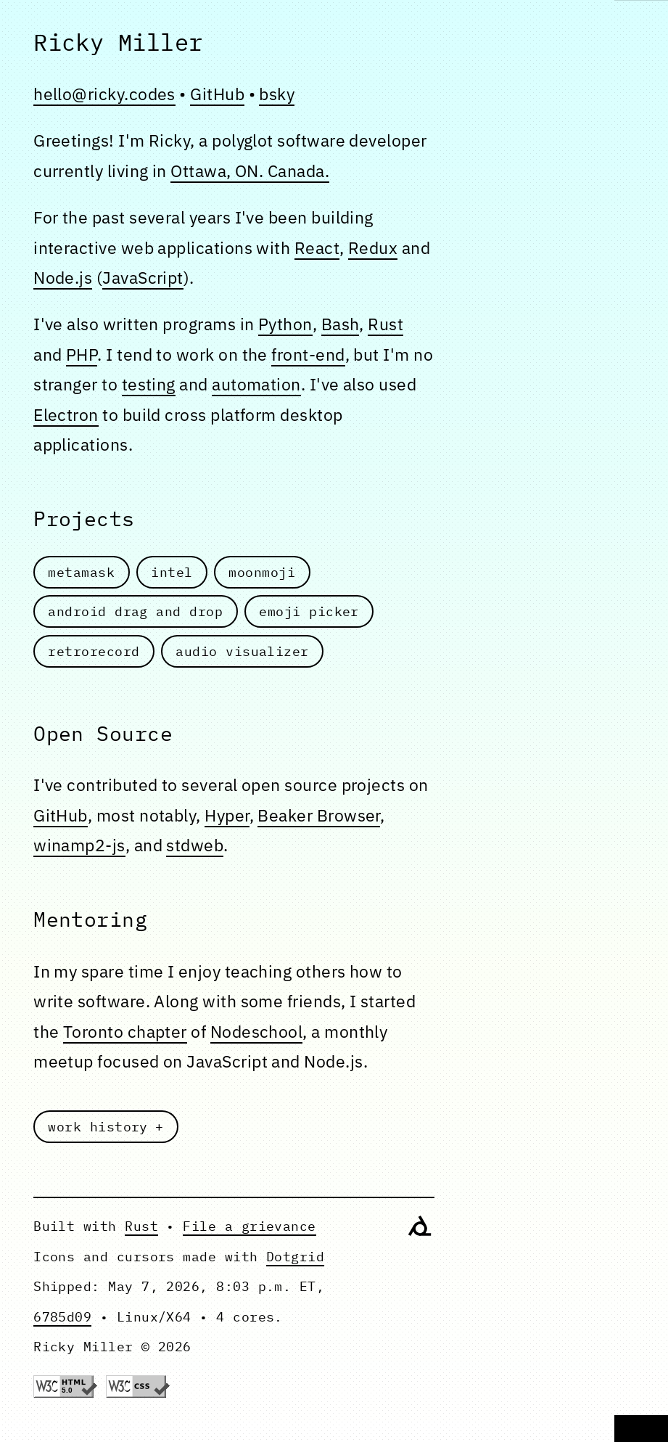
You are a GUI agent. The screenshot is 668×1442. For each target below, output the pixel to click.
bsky (276, 94)
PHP (81, 354)
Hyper (227, 815)
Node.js (62, 277)
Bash (340, 324)
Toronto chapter (125, 1031)
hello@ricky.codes (104, 94)
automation (256, 384)
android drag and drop (136, 611)
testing (149, 384)
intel (171, 572)
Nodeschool (256, 1031)
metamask (82, 572)
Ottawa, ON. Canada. (249, 170)
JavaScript (143, 277)
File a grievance (249, 1225)
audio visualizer (242, 651)
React (316, 247)
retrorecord (94, 651)
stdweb (194, 845)
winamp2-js (79, 845)
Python (285, 324)
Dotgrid (295, 1256)
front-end (308, 354)
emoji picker (309, 611)
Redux (372, 247)
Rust (385, 324)
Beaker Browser (318, 815)
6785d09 (62, 1316)
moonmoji (262, 572)
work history (99, 1126)
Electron (66, 414)
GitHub (217, 94)
